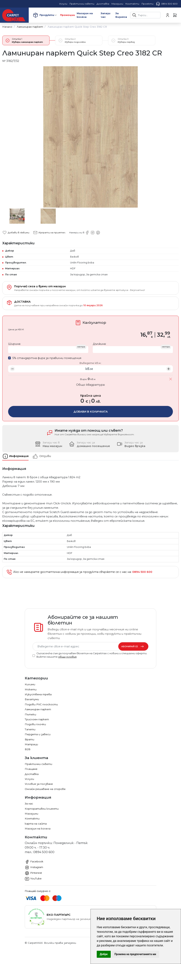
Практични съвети (38, 763)
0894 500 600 (167, 4)
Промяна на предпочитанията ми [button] (135, 954)
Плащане (31, 768)
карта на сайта (36, 823)
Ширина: (14, 344)
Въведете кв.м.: (90, 362)
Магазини (31, 813)
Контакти (32, 818)
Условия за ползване (39, 783)
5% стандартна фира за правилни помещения (46, 358)
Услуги (29, 778)
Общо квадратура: (90, 384)
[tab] (17, 456)
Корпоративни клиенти (42, 808)
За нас (29, 803)
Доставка (32, 774)
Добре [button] (104, 954)
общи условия (67, 656)
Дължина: (99, 344)
